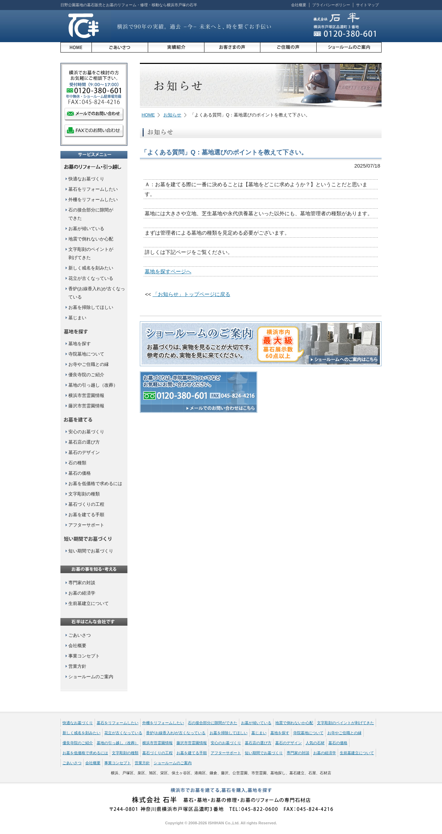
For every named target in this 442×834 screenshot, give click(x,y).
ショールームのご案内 (90, 676)
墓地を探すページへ (168, 271)
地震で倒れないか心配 (90, 238)
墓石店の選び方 (84, 442)
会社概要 (298, 5)
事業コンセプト (84, 655)
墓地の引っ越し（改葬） (93, 385)
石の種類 (77, 462)
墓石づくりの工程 (86, 504)
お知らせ (172, 114)
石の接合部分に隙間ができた (212, 723)
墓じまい (77, 317)
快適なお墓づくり (86, 178)
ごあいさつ (79, 635)
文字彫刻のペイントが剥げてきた (345, 723)
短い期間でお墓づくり (90, 550)
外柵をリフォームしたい (93, 199)
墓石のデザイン (84, 452)
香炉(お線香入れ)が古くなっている (176, 733)
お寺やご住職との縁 (88, 364)
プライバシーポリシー (331, 5)
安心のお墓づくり (86, 431)
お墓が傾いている (86, 228)
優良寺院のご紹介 (86, 374)
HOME (148, 114)
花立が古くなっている (90, 278)
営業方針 (77, 666)
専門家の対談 (81, 582)
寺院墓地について (86, 354)
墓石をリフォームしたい (93, 189)
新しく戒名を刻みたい (90, 268)
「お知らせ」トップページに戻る (191, 294)
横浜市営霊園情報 (86, 395)
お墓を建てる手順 (86, 514)
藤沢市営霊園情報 (86, 405)
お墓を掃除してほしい (90, 307)
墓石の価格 (79, 473)
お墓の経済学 (81, 593)
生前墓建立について (88, 603)
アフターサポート (86, 525)
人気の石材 (315, 743)
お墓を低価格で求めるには (95, 483)
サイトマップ (367, 5)
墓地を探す (79, 343)
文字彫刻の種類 (84, 493)
